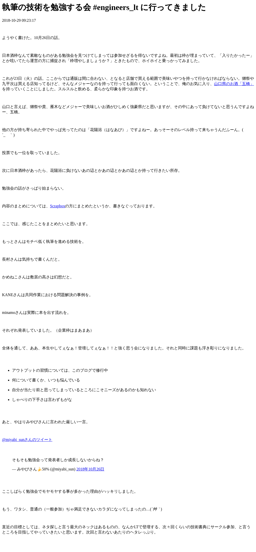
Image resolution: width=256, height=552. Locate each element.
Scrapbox (57, 206)
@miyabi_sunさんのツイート (27, 439)
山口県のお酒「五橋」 (234, 84)
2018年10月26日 (90, 469)
